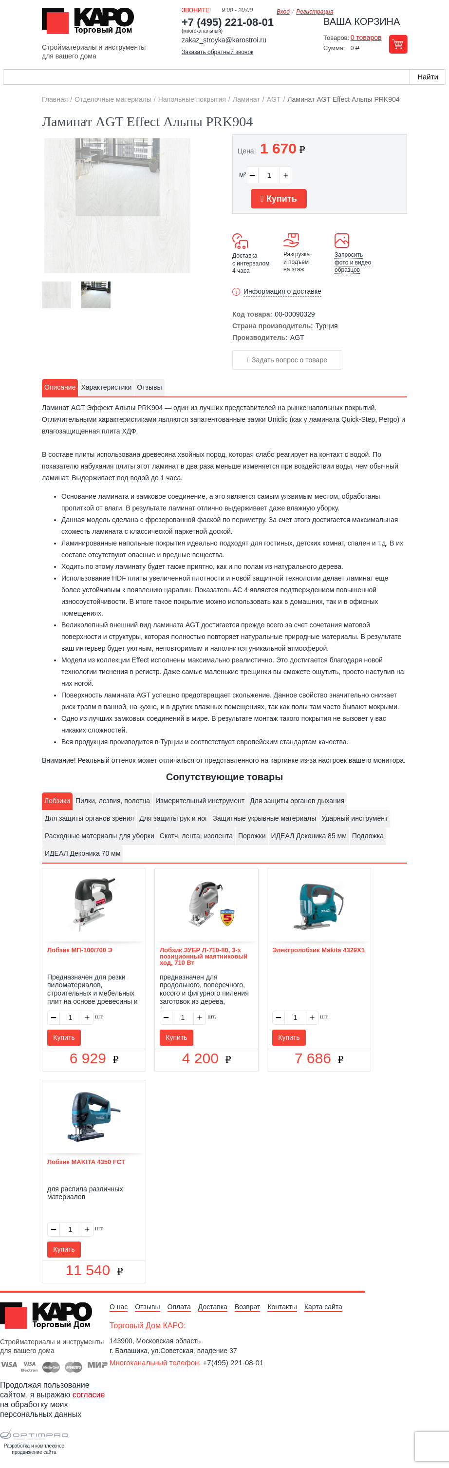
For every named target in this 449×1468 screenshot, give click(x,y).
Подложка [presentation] (368, 836)
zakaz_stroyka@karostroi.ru (224, 40)
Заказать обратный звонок (217, 52)
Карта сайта (323, 1307)
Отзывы (147, 1307)
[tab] (60, 387)
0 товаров (366, 37)
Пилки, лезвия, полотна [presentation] (112, 801)
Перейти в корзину (398, 44)
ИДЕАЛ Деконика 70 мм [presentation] (82, 853)
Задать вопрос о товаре (287, 360)
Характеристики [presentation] (106, 387)
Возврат (248, 1307)
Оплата (179, 1307)
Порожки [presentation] (252, 836)
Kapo (91, 24)
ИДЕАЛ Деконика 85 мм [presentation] (309, 836)
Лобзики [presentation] (57, 801)
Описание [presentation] (59, 387)
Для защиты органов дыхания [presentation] (297, 801)
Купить (279, 199)
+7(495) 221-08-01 (233, 1362)
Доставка (212, 1307)
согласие (89, 1395)
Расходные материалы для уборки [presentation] (99, 836)
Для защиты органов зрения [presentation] (89, 818)
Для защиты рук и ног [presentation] (173, 818)
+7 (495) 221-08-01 (228, 22)
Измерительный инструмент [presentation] (199, 801)
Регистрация (314, 11)
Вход (283, 11)
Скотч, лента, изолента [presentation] (196, 836)
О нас (119, 1307)
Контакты (282, 1307)
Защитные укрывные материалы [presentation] (264, 818)
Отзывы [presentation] (149, 387)
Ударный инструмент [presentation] (354, 818)
